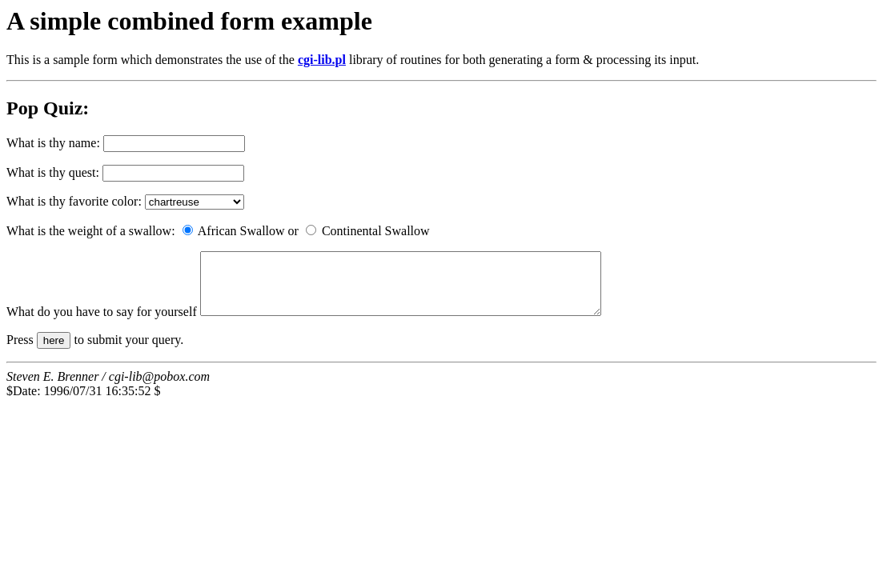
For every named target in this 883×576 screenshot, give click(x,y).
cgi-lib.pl (322, 59)
